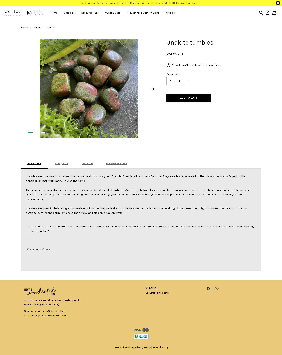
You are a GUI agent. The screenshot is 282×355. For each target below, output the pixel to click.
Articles (170, 12)
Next (152, 88)
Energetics (61, 163)
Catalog (70, 12)
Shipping (150, 287)
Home (54, 12)
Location (87, 163)
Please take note (116, 163)
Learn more (34, 163)
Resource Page (90, 12)
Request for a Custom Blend (143, 12)
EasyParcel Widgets (157, 292)
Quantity (171, 74)
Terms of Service (123, 347)
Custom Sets (112, 12)
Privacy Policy (143, 347)
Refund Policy (160, 347)
